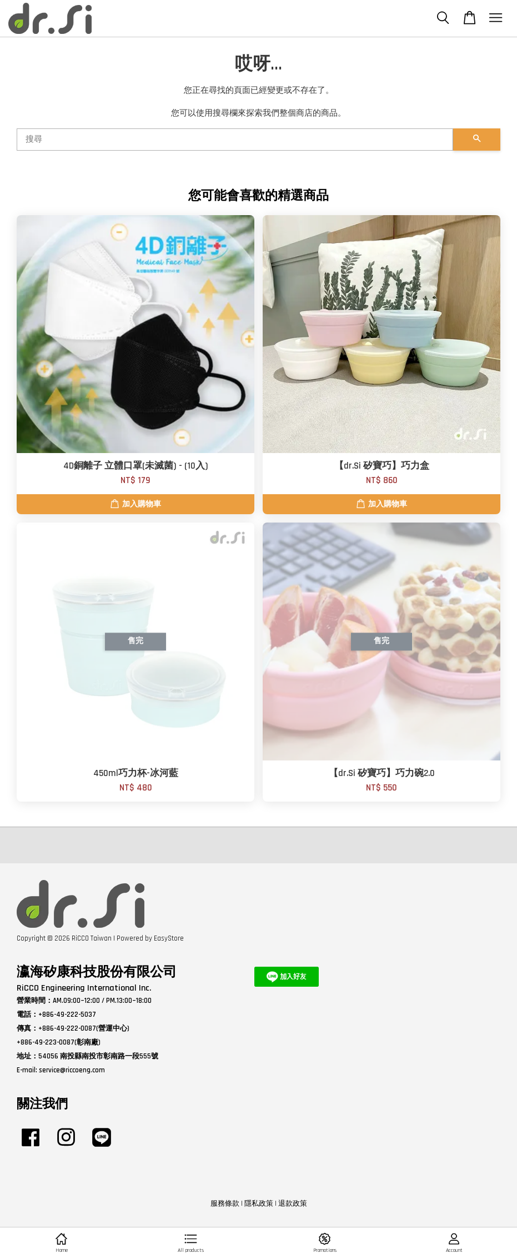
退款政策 (292, 1203)
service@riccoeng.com (72, 1070)
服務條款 (224, 1203)
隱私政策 (258, 1203)
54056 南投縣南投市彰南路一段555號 (98, 1056)
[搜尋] (235, 139)
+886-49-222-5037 (67, 1014)
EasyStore (169, 938)
